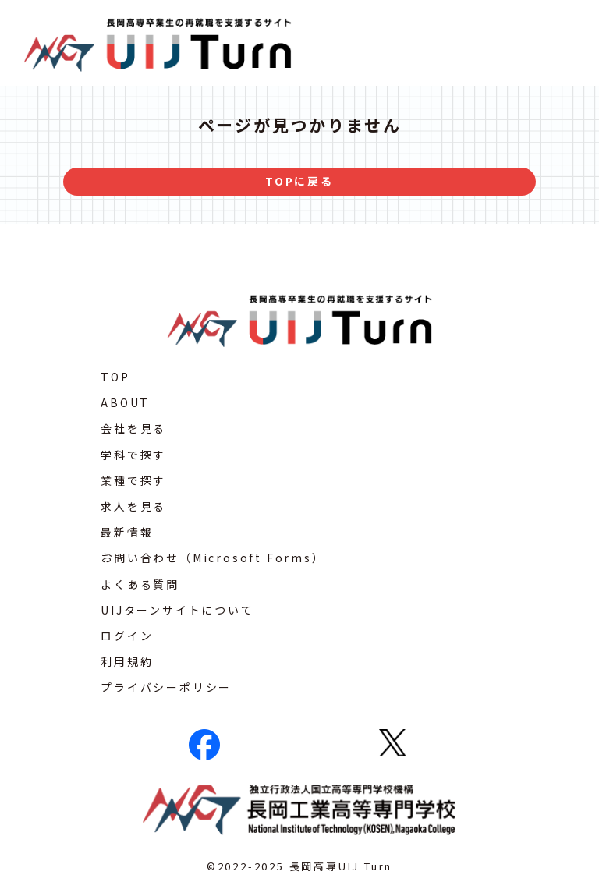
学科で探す (133, 454)
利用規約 (127, 661)
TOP (115, 376)
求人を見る (133, 506)
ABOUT (125, 402)
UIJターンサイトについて (177, 610)
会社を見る (133, 428)
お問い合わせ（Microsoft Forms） (212, 557)
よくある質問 (140, 584)
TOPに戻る (299, 181)
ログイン (127, 635)
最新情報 (127, 532)
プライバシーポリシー (166, 687)
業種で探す (133, 480)
